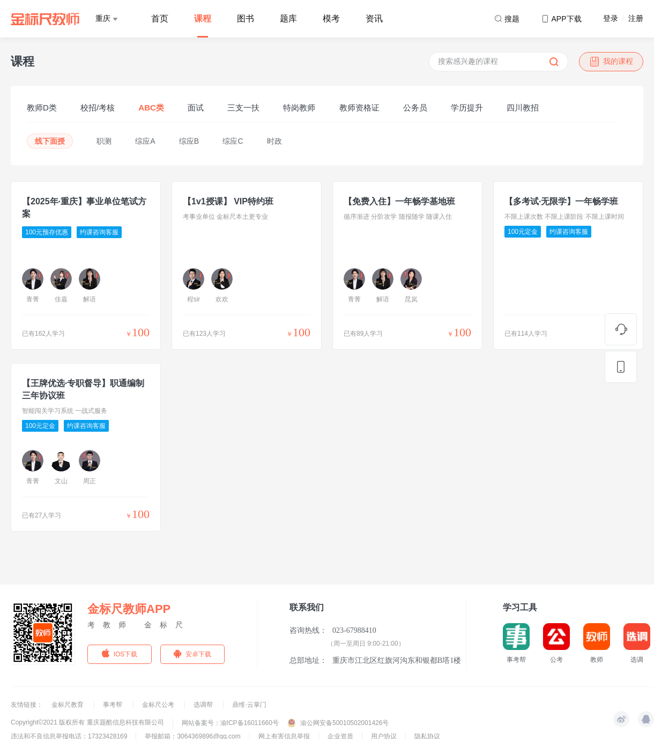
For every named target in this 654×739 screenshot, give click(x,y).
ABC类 (151, 108)
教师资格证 (359, 108)
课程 (202, 18)
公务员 (415, 108)
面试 (196, 108)
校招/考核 (97, 108)
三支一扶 (243, 108)
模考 (331, 18)
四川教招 (523, 108)
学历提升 (467, 108)
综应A (145, 141)
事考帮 (113, 704)
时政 (274, 141)
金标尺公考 (159, 704)
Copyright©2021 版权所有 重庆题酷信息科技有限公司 (87, 722)
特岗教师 (299, 108)
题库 (288, 18)
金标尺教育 (68, 704)
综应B (189, 141)
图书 (245, 18)
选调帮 (204, 704)
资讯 (374, 18)
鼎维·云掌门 (249, 704)
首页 (159, 18)
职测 (104, 141)
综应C (232, 141)
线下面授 (50, 141)
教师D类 (42, 108)
